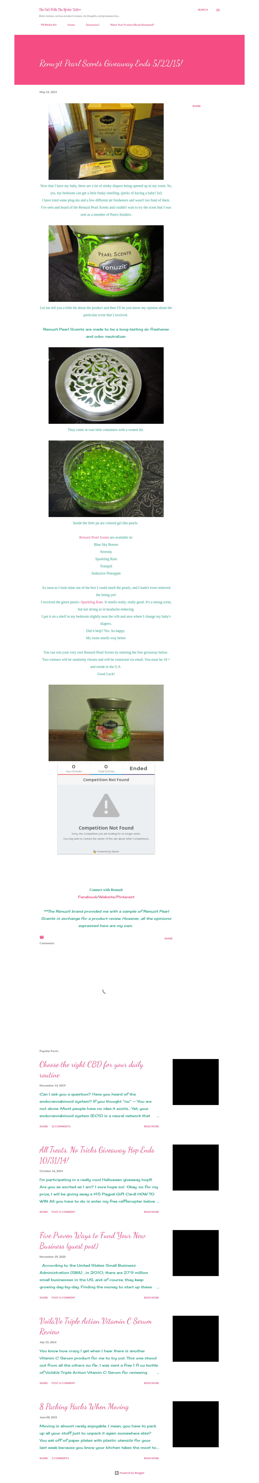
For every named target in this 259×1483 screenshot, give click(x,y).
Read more (151, 1126)
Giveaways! (90, 24)
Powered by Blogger (129, 1473)
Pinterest (125, 897)
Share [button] (196, 105)
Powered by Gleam (106, 851)
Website (107, 897)
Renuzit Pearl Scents (94, 537)
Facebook (87, 897)
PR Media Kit (46, 24)
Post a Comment (63, 1211)
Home (69, 24)
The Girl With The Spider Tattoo (60, 9)
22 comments (61, 1126)
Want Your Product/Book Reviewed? (130, 24)
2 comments (60, 1458)
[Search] (203, 9)
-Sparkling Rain (91, 602)
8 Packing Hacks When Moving (84, 1406)
